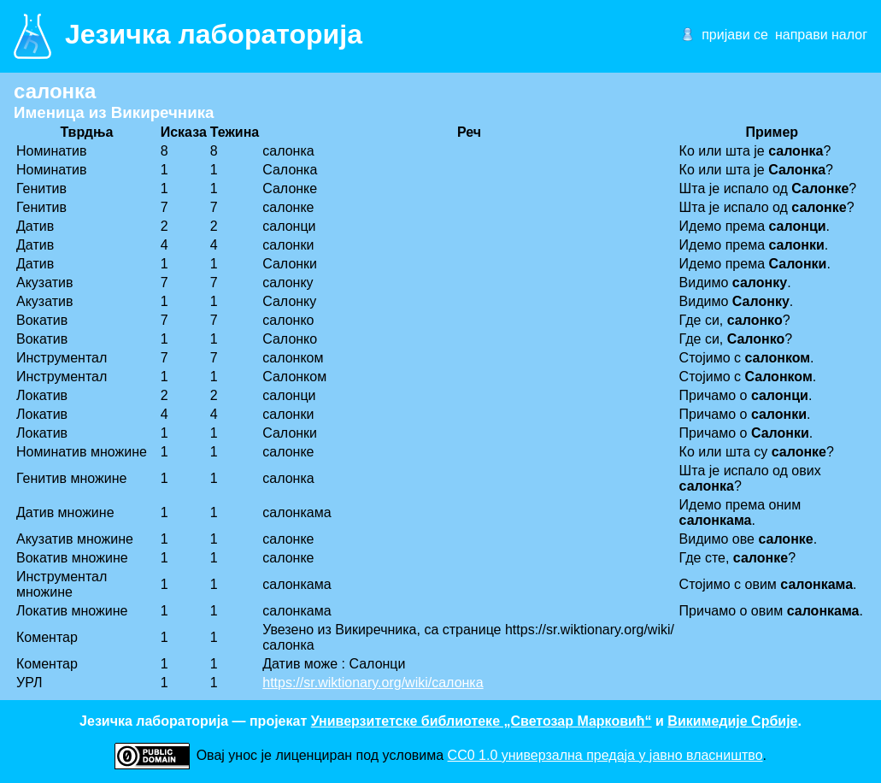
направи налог (821, 34)
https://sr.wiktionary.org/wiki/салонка (372, 682)
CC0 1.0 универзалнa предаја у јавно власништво (605, 755)
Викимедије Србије (732, 721)
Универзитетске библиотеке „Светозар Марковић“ (481, 721)
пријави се (735, 34)
